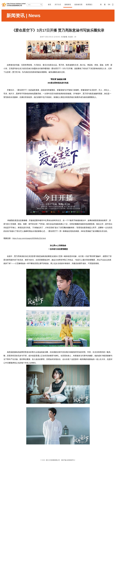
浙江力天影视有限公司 (53, 460)
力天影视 (64, 37)
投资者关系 (78, 4)
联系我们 (89, 4)
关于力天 (58, 4)
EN (109, 4)
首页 (49, 4)
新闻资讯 (68, 4)
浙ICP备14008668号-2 (68, 460)
